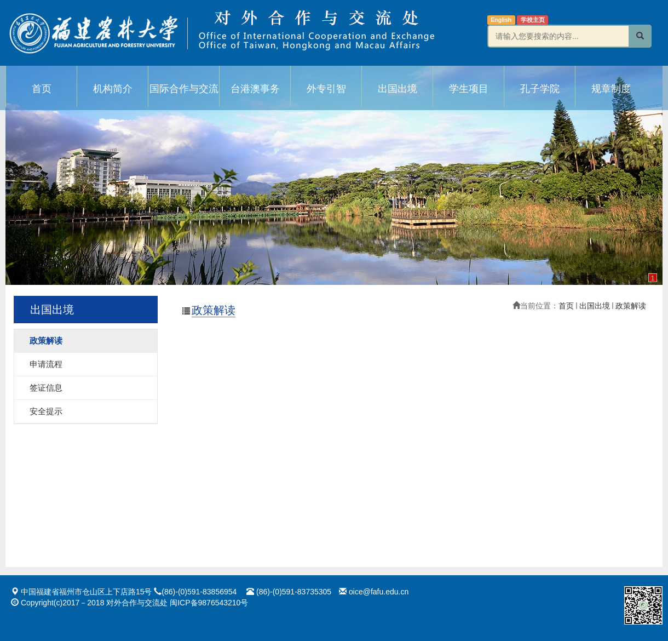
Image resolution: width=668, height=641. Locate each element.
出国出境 (397, 88)
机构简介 (113, 88)
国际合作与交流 (183, 88)
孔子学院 (540, 88)
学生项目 (468, 88)
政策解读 (630, 305)
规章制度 (611, 88)
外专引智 (326, 88)
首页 (41, 88)
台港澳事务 (255, 88)
